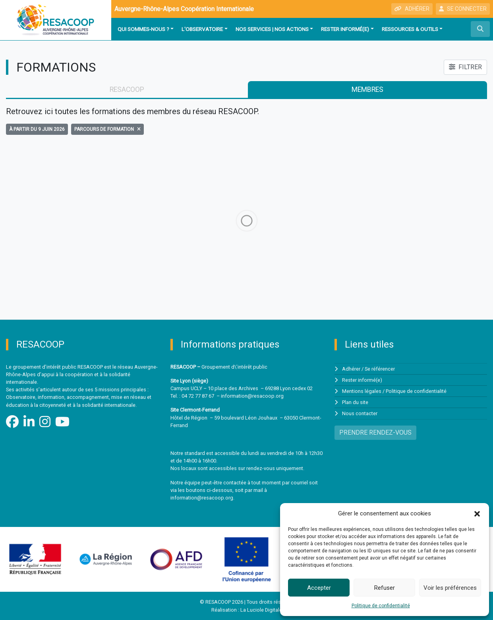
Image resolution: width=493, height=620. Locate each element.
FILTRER (465, 67)
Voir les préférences (450, 587)
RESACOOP (127, 89)
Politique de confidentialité (381, 605)
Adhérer (351, 369)
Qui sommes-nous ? (143, 29)
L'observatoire (202, 29)
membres (367, 89)
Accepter (319, 587)
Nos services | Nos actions (272, 29)
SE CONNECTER (463, 9)
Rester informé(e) (345, 29)
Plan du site (355, 402)
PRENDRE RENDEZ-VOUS (375, 432)
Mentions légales (361, 391)
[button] (477, 513)
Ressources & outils (410, 29)
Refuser (384, 587)
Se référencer (380, 369)
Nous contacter (359, 413)
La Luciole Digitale (261, 610)
